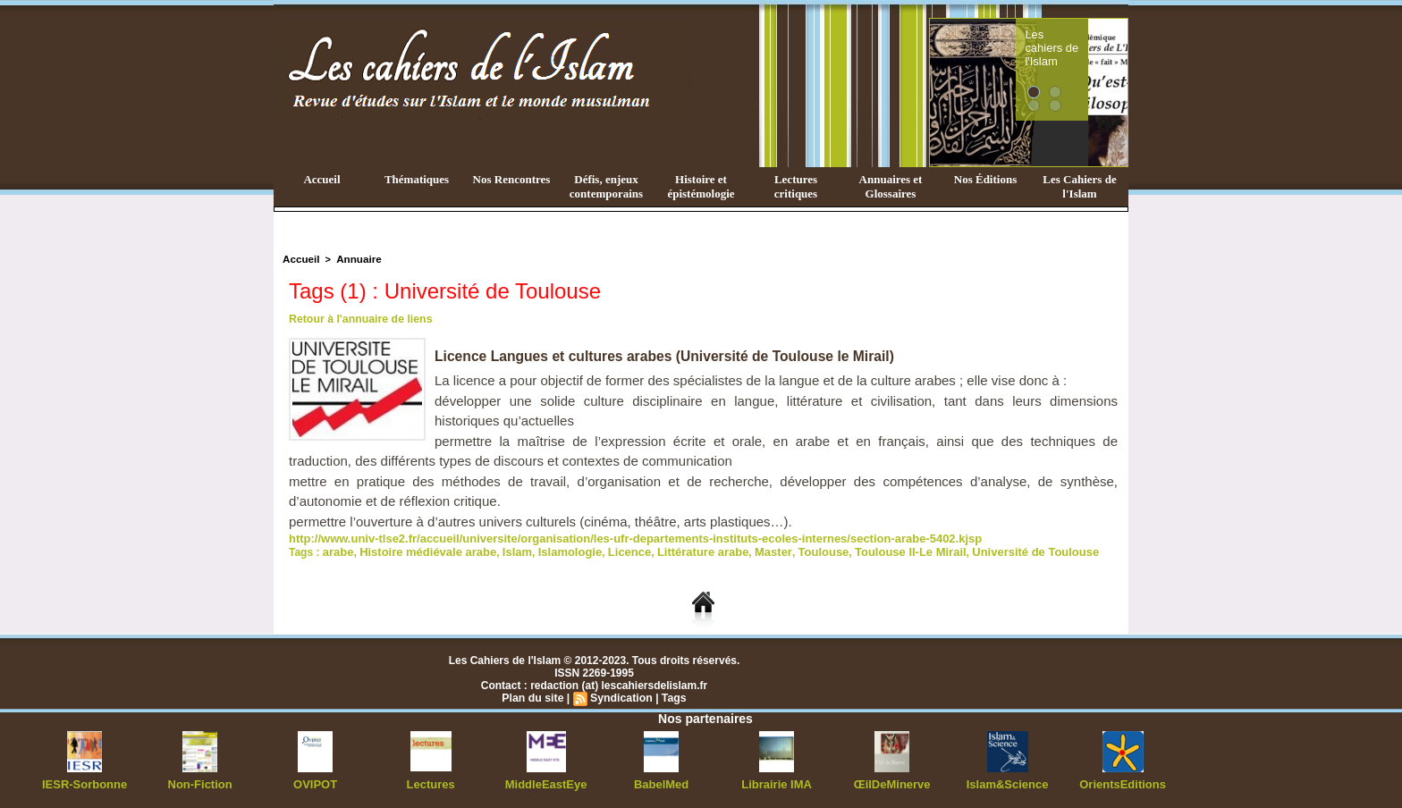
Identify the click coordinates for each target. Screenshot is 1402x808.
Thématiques (416, 179)
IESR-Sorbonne (85, 781)
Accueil (321, 179)
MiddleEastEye (546, 781)
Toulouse (787, 549)
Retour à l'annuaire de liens (358, 318)
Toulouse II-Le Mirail (868, 549)
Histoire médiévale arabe (421, 549)
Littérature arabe (676, 549)
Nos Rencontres (512, 179)
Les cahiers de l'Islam (1084, 38)
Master (741, 549)
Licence (608, 549)
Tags (672, 695)
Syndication (620, 695)
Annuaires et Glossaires (891, 186)
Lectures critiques (795, 186)
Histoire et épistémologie (700, 186)
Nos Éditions (985, 179)
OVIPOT (315, 781)
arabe (337, 549)
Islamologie (552, 549)
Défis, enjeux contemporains (606, 186)
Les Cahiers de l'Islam (1079, 186)
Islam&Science (1007, 781)
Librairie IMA (776, 781)
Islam (504, 549)
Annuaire (355, 258)
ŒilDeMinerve (892, 781)
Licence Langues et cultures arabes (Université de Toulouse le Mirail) (669, 355)
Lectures (431, 781)
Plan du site (534, 695)
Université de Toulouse (984, 549)
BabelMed (661, 781)
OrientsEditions (1122, 781)
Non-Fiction (200, 781)
